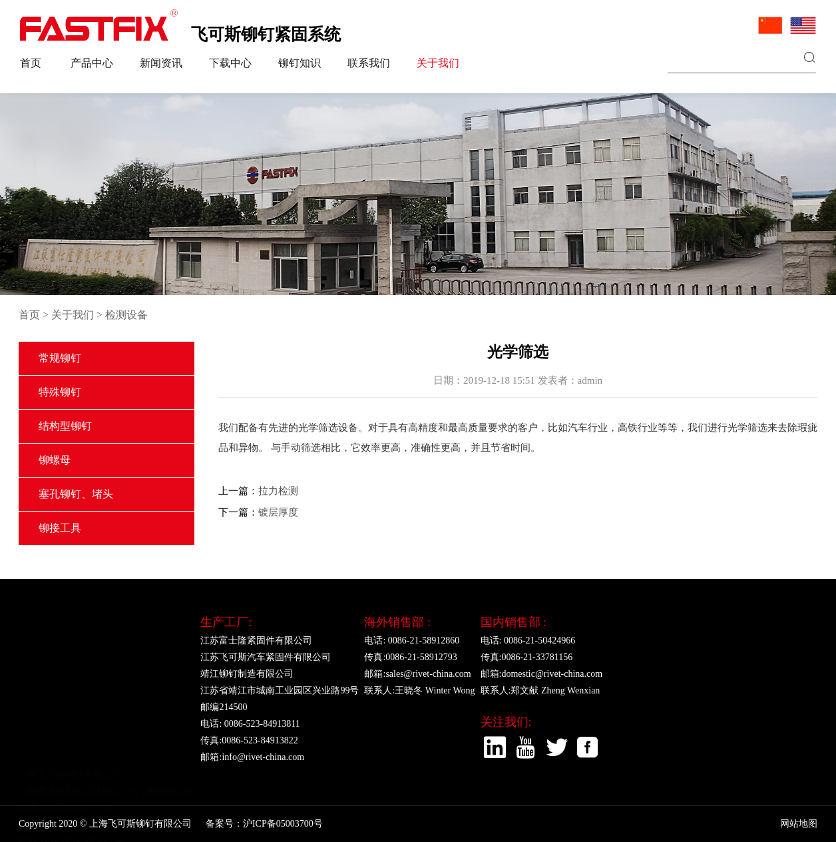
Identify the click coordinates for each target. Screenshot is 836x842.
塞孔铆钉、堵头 (76, 494)
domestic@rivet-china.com (551, 674)
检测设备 (126, 314)
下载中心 (230, 63)
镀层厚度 (278, 512)
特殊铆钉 (60, 392)
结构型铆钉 (65, 426)
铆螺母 (55, 460)
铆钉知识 (299, 63)
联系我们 (368, 63)
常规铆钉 (60, 358)
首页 (30, 63)
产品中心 (92, 63)
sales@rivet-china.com (82, 778)
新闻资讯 (161, 63)
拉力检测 (278, 491)
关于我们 (438, 63)
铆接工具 (60, 528)
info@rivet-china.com (263, 757)
